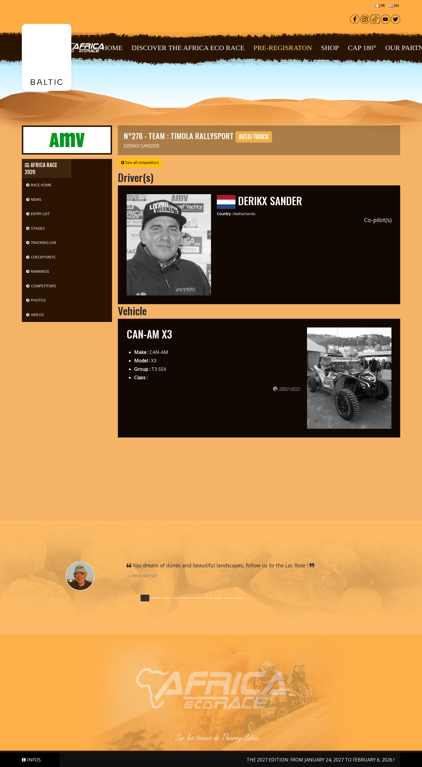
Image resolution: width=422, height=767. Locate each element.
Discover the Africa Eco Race (188, 48)
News (36, 199)
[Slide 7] (218, 598)
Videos (37, 314)
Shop (330, 48)
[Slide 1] (155, 598)
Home (112, 48)
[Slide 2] (166, 598)
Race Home (41, 184)
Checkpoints (43, 257)
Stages (38, 228)
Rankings (40, 271)
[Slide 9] (239, 598)
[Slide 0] (145, 598)
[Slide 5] (197, 598)
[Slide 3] (176, 598)
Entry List (40, 213)
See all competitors (140, 162)
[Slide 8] (228, 598)
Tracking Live (43, 242)
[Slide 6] (207, 598)
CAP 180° (362, 48)
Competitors (43, 285)
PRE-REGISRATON (282, 48)
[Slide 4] (186, 598)
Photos (38, 300)
